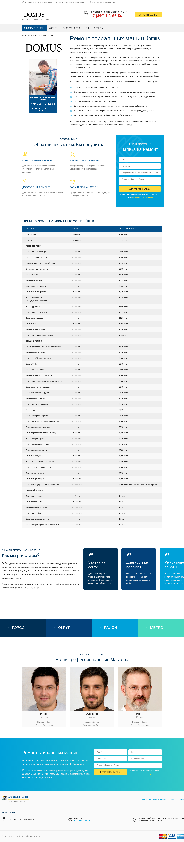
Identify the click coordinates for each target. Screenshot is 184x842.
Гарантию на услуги (84, 187)
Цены (87, 28)
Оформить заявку (34, 28)
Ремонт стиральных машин (34, 35)
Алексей (92, 713)
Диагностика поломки (137, 564)
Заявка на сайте (96, 564)
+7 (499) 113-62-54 (106, 16)
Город (18, 627)
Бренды (172, 799)
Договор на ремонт (36, 187)
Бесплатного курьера (85, 160)
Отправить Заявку (139, 189)
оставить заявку (148, 14)
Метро (156, 627)
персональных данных (142, 197)
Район (110, 627)
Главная (143, 799)
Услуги (53, 28)
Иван (139, 713)
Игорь (44, 713)
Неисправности (70, 28)
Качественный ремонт (38, 160)
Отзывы (98, 28)
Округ (64, 627)
